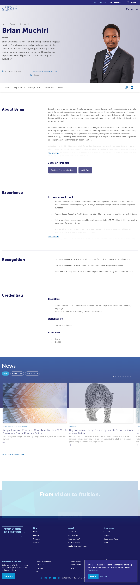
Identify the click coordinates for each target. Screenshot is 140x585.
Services (107, 535)
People (12, 24)
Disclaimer (40, 568)
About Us (72, 532)
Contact (36, 542)
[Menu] (126, 9)
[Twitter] (41, 578)
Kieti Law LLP (100, 2)
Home (4, 24)
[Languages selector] (132, 2)
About (7, 87)
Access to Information (44, 561)
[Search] (137, 9)
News (60, 87)
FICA (72, 568)
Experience (19, 87)
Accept (93, 576)
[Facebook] (37, 578)
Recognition (34, 87)
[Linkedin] (50, 578)
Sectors (107, 532)
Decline (103, 576)
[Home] (9, 9)
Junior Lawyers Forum (77, 546)
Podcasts (32, 381)
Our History (73, 535)
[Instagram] (46, 578)
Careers (36, 539)
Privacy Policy (76, 565)
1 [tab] (113, 392)
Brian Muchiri (23, 24)
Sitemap (39, 572)
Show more (53, 153)
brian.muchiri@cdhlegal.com (45, 73)
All (5, 381)
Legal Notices (76, 561)
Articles (17, 381)
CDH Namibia (115, 2)
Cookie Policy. (94, 570)
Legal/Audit (40, 565)
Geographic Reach (111, 539)
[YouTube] (54, 578)
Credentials (49, 87)
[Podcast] (59, 578)
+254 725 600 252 (13, 73)
